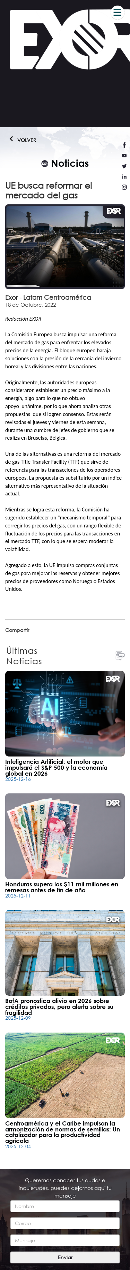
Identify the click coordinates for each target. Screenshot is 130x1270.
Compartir (17, 630)
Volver (19, 139)
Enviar (65, 1257)
